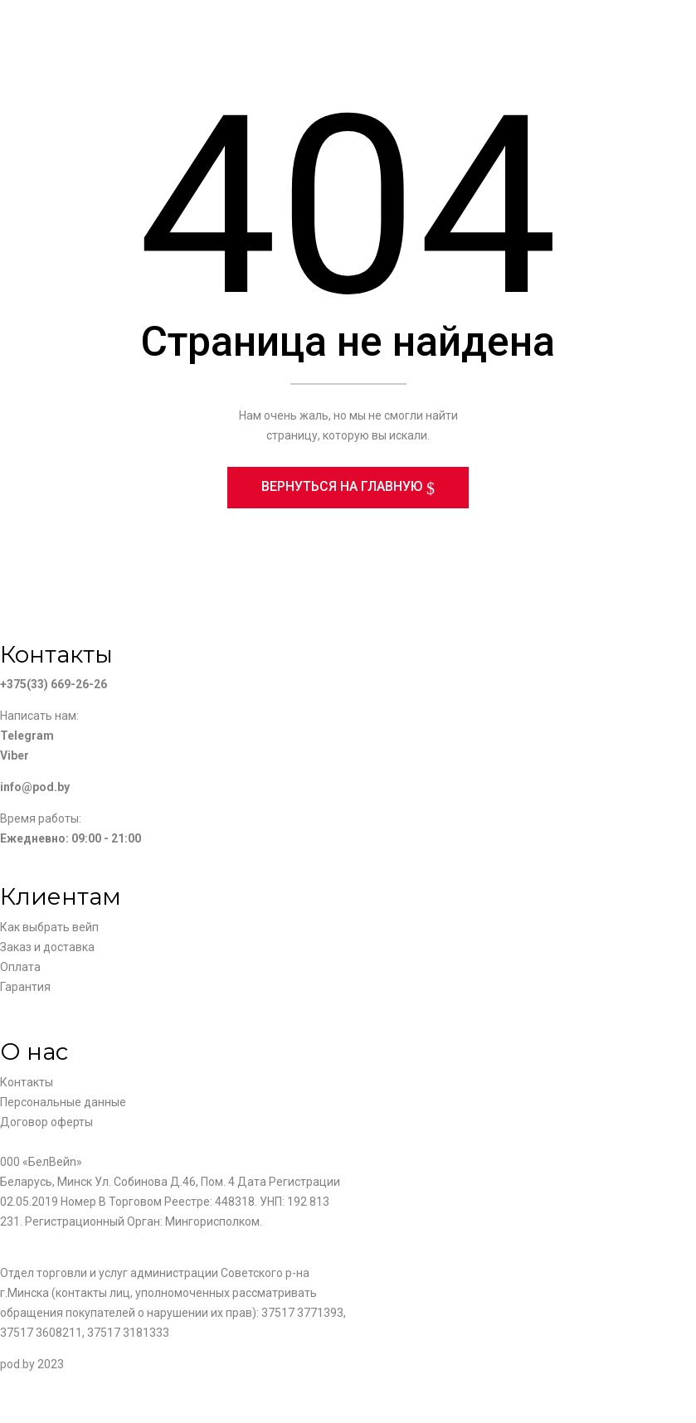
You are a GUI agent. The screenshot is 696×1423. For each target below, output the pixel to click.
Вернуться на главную (343, 490)
